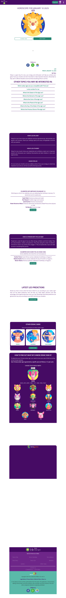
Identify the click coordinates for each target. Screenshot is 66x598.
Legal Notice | (23, 579)
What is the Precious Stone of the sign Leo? (33, 109)
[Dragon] (33, 397)
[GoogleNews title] (37, 65)
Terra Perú (15, 560)
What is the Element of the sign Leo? (33, 96)
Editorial (38, 569)
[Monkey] (33, 407)
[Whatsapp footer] (32, 590)
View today (42, 39)
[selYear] (33, 368)
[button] (60, 2)
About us (44, 579)
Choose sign (33, 348)
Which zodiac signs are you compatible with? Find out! (33, 86)
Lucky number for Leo (33, 89)
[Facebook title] (28, 65)
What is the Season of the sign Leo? (33, 93)
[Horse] (48, 397)
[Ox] (33, 388)
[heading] (33, 210)
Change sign (23, 39)
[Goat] (17, 407)
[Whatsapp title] (32, 65)
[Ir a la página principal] (11, 450)
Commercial (29, 569)
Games (23, 564)
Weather (51, 560)
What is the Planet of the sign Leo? (33, 103)
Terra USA (33, 560)
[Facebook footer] (28, 590)
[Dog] (25, 416)
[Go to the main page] (5, 2)
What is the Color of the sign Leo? (33, 99)
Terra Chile (15, 557)
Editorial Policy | (38, 579)
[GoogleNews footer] (37, 590)
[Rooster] (48, 407)
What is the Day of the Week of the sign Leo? (33, 106)
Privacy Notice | (30, 579)
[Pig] (40, 416)
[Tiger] (48, 388)
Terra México (50, 557)
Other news (43, 564)
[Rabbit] (17, 397)
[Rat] (17, 388)
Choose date (33, 299)
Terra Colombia (33, 557)
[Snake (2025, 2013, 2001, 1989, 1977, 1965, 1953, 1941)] (33, 377)
